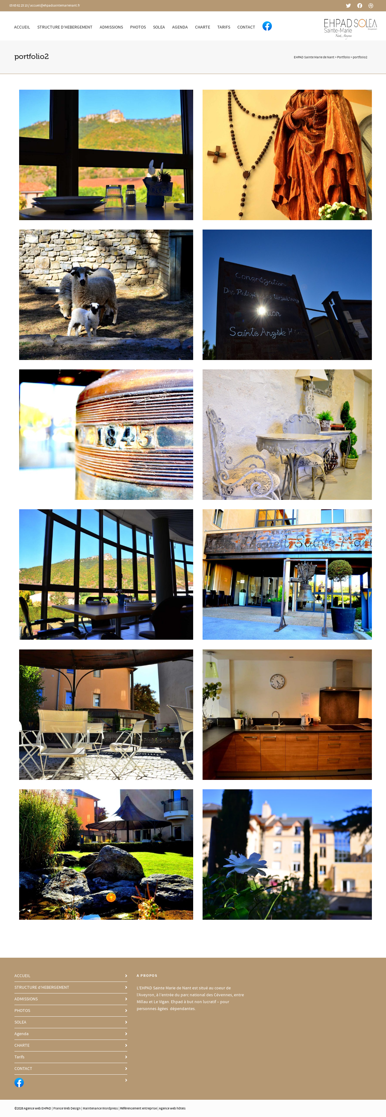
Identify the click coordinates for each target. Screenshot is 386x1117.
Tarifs (223, 27)
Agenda (180, 27)
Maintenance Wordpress (100, 1108)
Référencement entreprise (138, 1108)
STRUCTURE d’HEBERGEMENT (65, 27)
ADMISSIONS (111, 27)
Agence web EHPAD (37, 1108)
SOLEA (159, 27)
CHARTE (202, 27)
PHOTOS (138, 27)
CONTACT (246, 27)
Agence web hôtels (172, 1108)
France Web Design (67, 1108)
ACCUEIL (22, 27)
